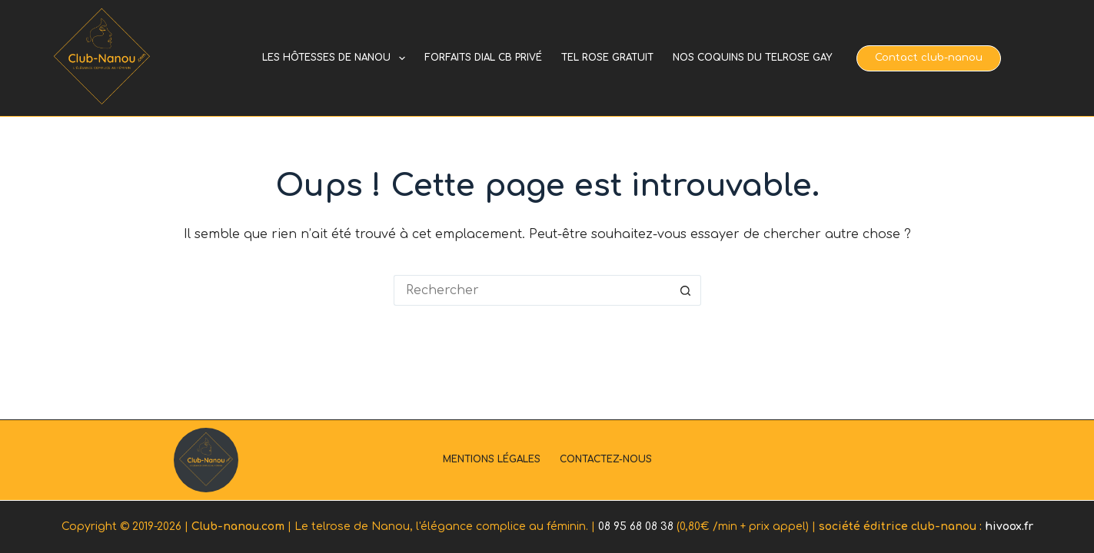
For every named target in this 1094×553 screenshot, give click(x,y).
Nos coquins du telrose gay (752, 57)
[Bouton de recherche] (685, 290)
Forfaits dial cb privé (483, 57)
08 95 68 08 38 (635, 526)
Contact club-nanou (929, 57)
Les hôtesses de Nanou (336, 58)
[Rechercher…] (532, 290)
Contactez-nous (606, 459)
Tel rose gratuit (607, 57)
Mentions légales (491, 459)
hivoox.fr (1009, 526)
